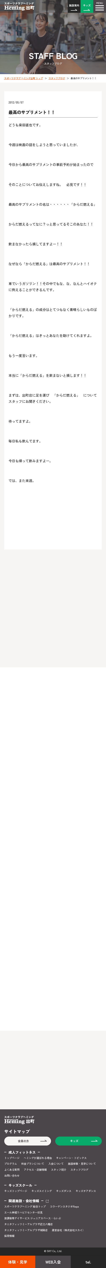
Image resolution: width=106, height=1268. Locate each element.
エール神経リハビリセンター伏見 (23, 1212)
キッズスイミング (41, 1191)
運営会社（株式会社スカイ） (68, 1230)
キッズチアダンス (86, 1191)
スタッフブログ (57, 78)
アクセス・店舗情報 (35, 1169)
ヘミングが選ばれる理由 (38, 1158)
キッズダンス (63, 1191)
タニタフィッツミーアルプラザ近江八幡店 (28, 1224)
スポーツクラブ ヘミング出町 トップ (23, 78)
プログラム (10, 1163)
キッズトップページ (15, 1191)
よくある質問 (12, 1169)
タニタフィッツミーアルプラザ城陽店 (26, 1230)
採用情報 (9, 1236)
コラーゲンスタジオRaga (64, 1206)
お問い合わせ (12, 1175)
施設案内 (74, 5)
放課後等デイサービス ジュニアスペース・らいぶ (32, 1218)
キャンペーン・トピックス (71, 1158)
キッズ (87, 5)
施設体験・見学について (82, 1163)
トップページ (12, 1158)
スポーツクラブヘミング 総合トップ (25, 1206)
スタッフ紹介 (58, 1169)
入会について (56, 1163)
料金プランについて (32, 1163)
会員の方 (23, 1141)
